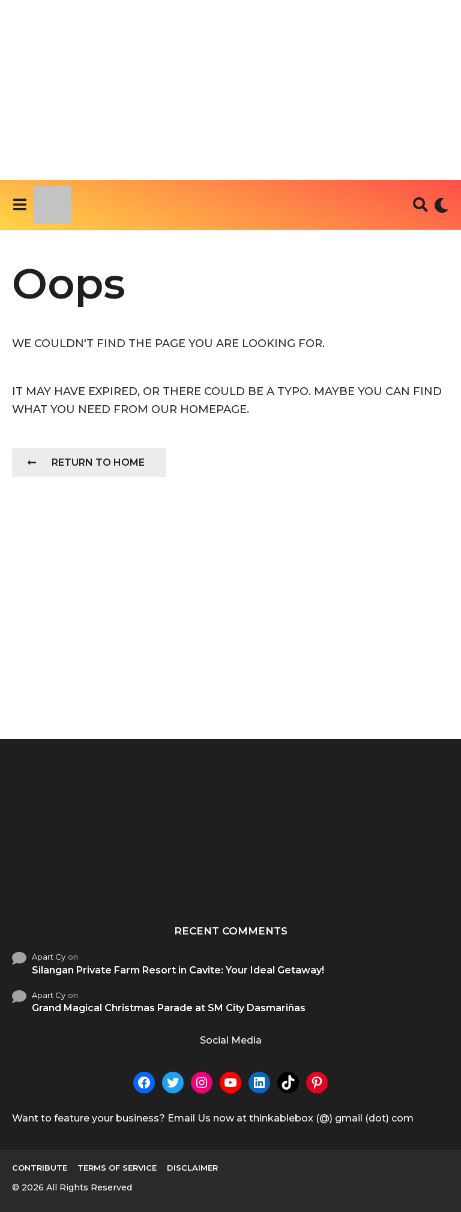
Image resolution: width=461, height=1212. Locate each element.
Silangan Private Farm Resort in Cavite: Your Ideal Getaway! (178, 970)
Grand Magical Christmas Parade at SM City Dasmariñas (169, 1008)
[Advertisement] (230, 90)
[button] (19, 205)
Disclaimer (192, 1167)
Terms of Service (117, 1167)
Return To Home (86, 462)
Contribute (39, 1167)
